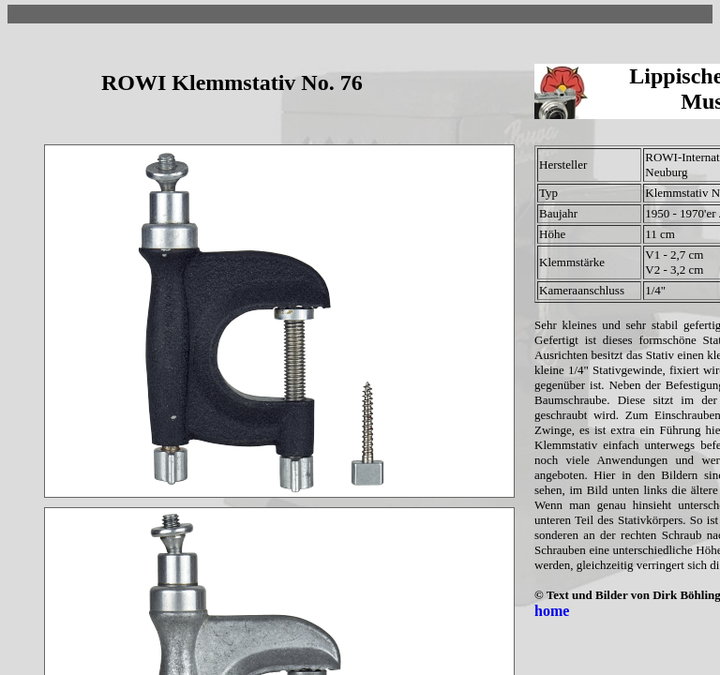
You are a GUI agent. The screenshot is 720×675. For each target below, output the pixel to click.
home (551, 611)
